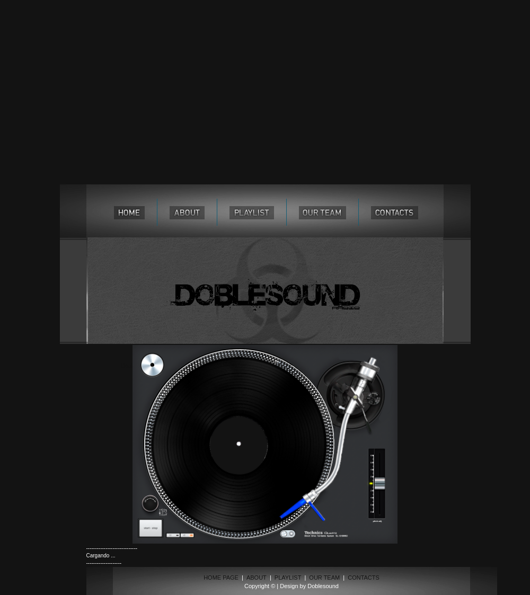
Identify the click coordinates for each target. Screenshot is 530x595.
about (187, 212)
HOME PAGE (221, 577)
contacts (394, 212)
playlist (251, 212)
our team (322, 212)
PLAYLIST (288, 577)
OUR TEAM (324, 577)
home (129, 212)
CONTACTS (363, 577)
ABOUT (256, 577)
